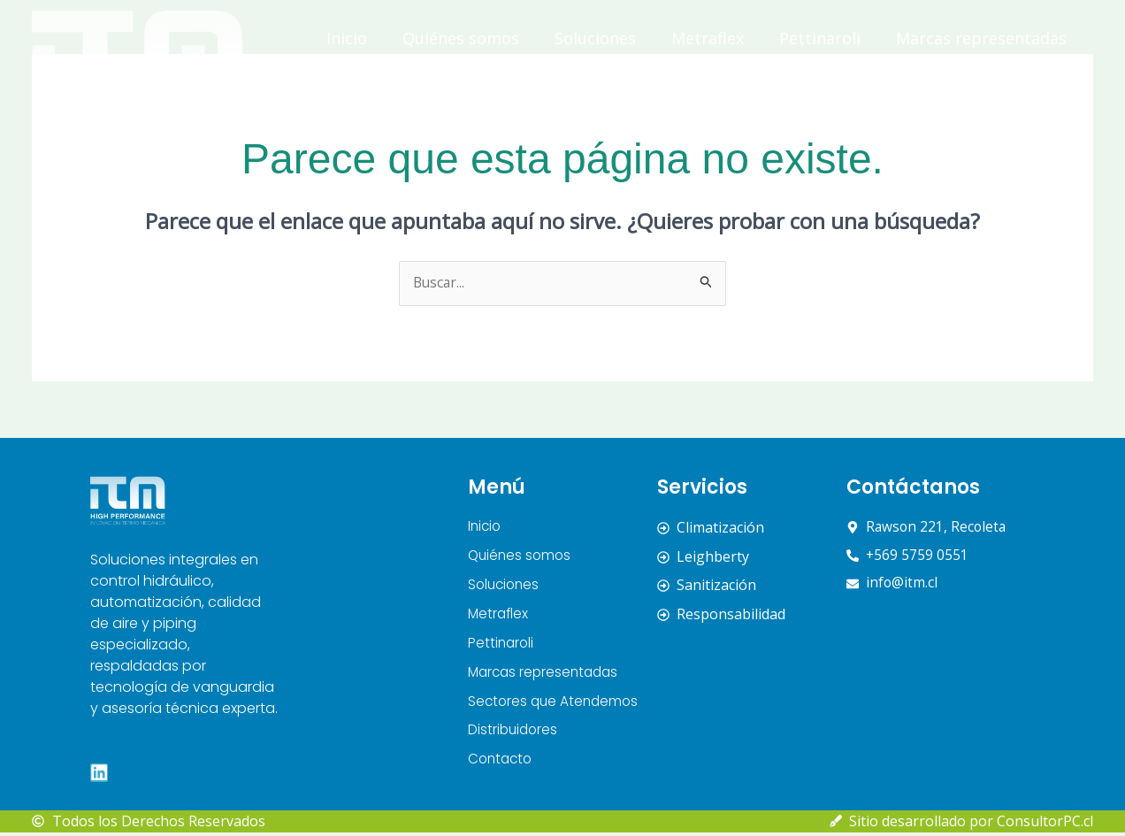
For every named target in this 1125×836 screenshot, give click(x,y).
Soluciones (595, 38)
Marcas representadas (981, 38)
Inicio (346, 38)
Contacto (1032, 78)
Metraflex (707, 38)
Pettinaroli (820, 38)
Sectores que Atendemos (720, 78)
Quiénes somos (460, 38)
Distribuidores (906, 78)
